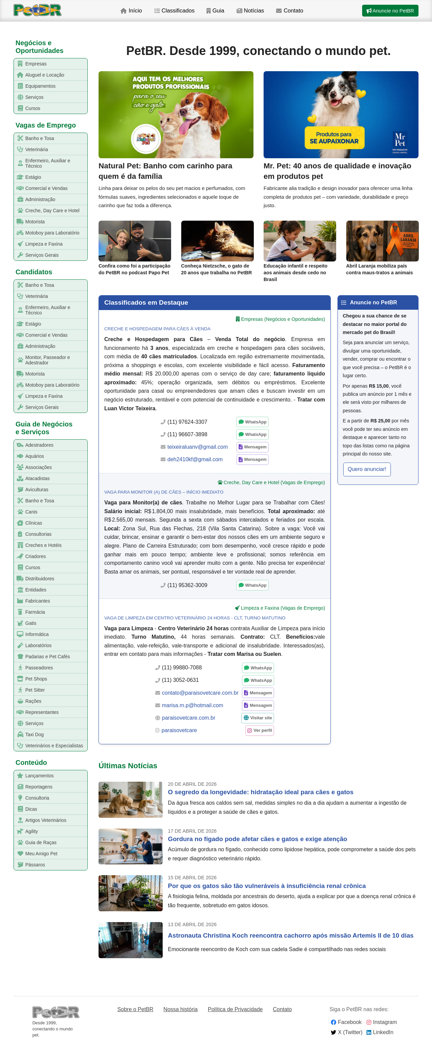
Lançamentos (34, 776)
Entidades (30, 590)
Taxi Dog (29, 735)
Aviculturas (31, 490)
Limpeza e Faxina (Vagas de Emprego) (283, 617)
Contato (308, 16)
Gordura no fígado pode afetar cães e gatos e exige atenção (257, 848)
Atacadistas (32, 478)
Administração (34, 199)
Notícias (267, 16)
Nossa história (180, 1019)
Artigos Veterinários (40, 820)
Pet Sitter (29, 690)
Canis (25, 512)
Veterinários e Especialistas (48, 746)
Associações (33, 467)
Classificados (188, 16)
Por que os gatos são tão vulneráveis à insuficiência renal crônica (267, 895)
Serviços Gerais (36, 255)
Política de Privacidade (235, 1019)
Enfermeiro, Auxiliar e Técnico (42, 163)
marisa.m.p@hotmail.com (192, 715)
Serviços (29, 97)
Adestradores (33, 445)
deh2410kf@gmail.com (195, 469)
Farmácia (29, 612)
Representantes (36, 712)
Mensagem (255, 456)
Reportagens (33, 787)
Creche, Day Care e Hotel (46, 211)
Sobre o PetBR (135, 1019)
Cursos (27, 108)
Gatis (25, 623)
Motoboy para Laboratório (46, 233)
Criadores (30, 556)
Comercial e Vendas (41, 188)
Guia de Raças (35, 842)
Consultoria (31, 798)
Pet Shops (30, 679)
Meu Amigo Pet (35, 854)
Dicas (25, 809)
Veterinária (31, 149)
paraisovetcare (179, 740)
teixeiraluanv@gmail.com (197, 456)
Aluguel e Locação (39, 75)
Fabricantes (32, 601)
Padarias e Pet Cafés (42, 657)
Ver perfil (262, 739)
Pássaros (29, 865)
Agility (26, 831)
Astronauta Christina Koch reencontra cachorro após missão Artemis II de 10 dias (291, 944)
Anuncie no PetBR (388, 16)
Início (144, 16)
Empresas (30, 64)
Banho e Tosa (34, 138)
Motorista (29, 222)
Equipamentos (35, 86)
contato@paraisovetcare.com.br (200, 702)
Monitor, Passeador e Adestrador (42, 360)
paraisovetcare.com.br (188, 727)
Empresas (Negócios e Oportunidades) (283, 328)
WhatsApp (256, 431)
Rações (27, 701)
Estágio (27, 177)
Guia (231, 16)
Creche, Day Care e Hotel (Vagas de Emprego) (274, 491)
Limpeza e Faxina (38, 244)
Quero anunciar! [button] (367, 478)
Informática (31, 634)
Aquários (29, 456)
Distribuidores (34, 579)
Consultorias (33, 534)
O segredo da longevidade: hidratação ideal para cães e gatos (261, 801)
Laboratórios (33, 645)
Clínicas (28, 523)
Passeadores (33, 668)
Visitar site (261, 727)
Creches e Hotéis (37, 545)
